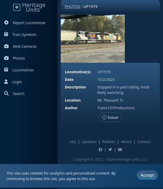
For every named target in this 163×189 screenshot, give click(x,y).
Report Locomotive (24, 22)
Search (14, 93)
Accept (147, 175)
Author (71, 107)
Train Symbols (20, 34)
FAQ (73, 142)
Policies (108, 141)
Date (69, 79)
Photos (14, 58)
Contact (144, 141)
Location (73, 100)
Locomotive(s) (78, 71)
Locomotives (19, 69)
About (126, 141)
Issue (110, 117)
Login (13, 81)
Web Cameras (20, 46)
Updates (89, 141)
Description (75, 87)
